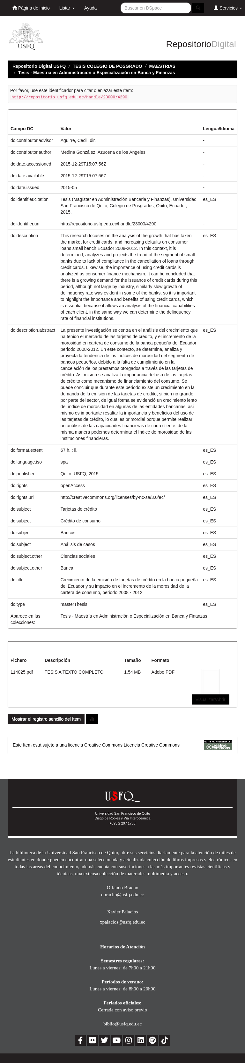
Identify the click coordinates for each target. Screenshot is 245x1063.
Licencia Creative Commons (152, 745)
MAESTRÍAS (162, 66)
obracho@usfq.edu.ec (122, 894)
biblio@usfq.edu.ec (122, 1023)
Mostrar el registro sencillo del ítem (46, 718)
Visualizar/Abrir (211, 699)
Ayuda (90, 8)
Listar (67, 8)
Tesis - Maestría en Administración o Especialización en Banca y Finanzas (96, 72)
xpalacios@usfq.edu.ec (122, 922)
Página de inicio (31, 8)
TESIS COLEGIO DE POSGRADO (107, 66)
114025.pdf (22, 672)
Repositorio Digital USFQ (39, 66)
